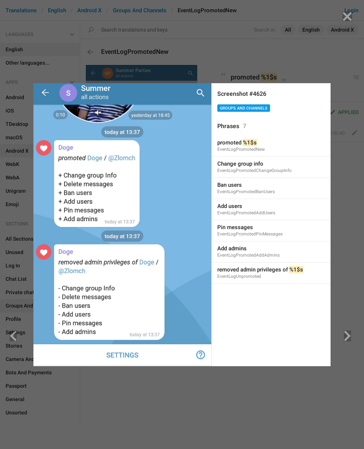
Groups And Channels (243, 108)
